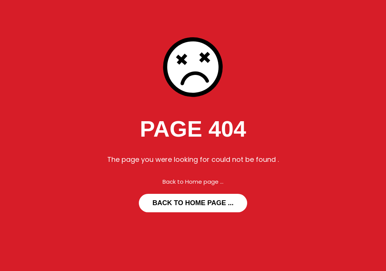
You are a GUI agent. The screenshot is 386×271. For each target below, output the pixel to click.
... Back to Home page (192, 203)
